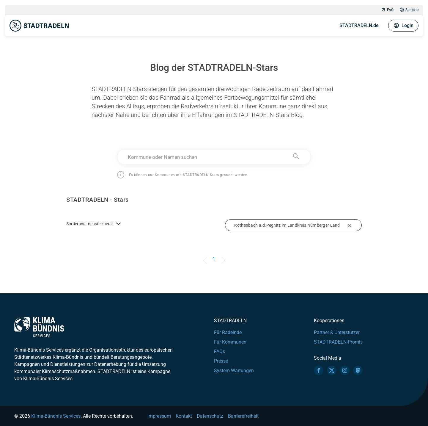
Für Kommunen (230, 342)
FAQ (387, 10)
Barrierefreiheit (243, 416)
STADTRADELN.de (359, 25)
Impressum (159, 416)
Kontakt (184, 416)
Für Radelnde (228, 332)
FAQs (219, 351)
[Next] (222, 256)
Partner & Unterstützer (337, 332)
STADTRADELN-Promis (338, 342)
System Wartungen (234, 370)
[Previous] (206, 256)
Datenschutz (210, 416)
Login (403, 25)
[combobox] (214, 157)
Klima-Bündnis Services (56, 416)
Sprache (408, 10)
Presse (221, 361)
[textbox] (214, 157)
